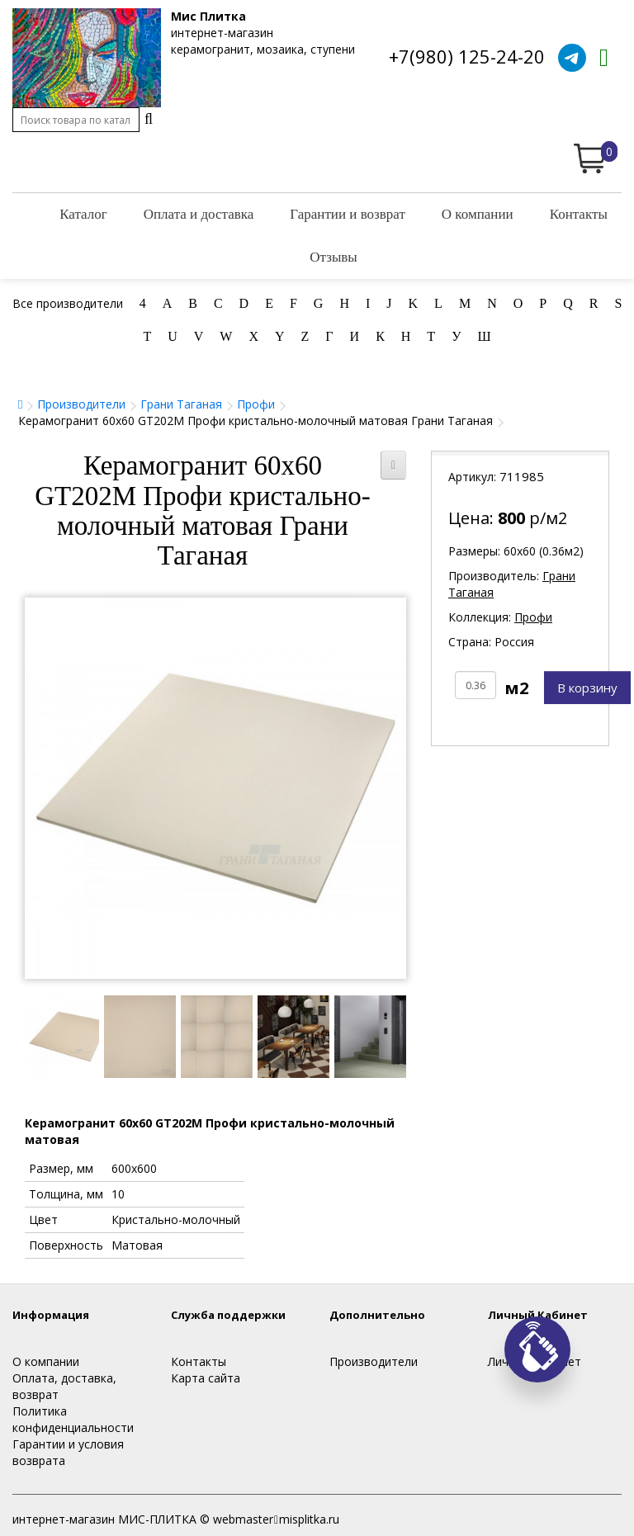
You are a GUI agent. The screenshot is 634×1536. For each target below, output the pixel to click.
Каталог (83, 214)
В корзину (587, 687)
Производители (81, 404)
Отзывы (333, 257)
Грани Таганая (181, 404)
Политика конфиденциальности (73, 1419)
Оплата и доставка (199, 214)
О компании (477, 214)
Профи (256, 404)
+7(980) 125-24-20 (467, 56)
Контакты (579, 214)
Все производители (67, 303)
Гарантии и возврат (347, 214)
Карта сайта (205, 1378)
